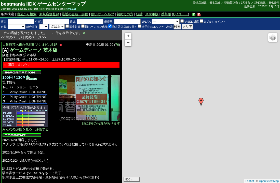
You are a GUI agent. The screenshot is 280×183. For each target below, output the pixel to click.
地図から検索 (26, 14)
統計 (139, 14)
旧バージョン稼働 (94, 26)
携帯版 (166, 14)
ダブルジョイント (213, 21)
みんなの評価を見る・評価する (25, 129)
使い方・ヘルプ (102, 14)
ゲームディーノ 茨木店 (33, 50)
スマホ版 (151, 14)
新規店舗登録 (49, 14)
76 (117, 45)
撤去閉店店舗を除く (122, 26)
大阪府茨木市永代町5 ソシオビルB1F (29, 45)
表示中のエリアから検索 (155, 26)
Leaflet (249, 180)
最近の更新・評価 (75, 14)
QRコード (180, 14)
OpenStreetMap (269, 180)
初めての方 (125, 14)
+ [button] (128, 36)
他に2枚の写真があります (101, 123)
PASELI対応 (189, 21)
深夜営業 (73, 26)
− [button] (128, 43)
